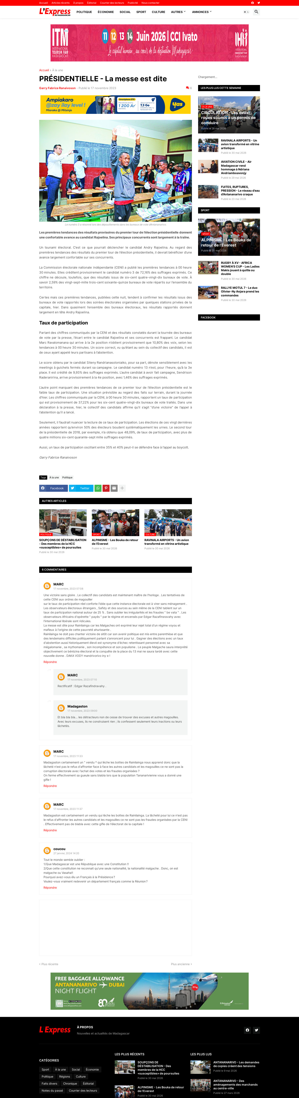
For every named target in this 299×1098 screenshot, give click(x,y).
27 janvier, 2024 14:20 (66, 853)
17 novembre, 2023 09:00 (82, 710)
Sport (141, 12)
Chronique (70, 1083)
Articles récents (61, 2)
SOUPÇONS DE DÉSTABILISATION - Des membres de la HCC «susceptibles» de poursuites (62, 543)
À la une (57, 70)
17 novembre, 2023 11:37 (68, 808)
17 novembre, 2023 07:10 (82, 679)
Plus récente (49, 964)
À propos (78, 2)
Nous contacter (150, 2)
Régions (64, 1076)
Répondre (50, 662)
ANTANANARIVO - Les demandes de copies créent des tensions (236, 1064)
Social (125, 12)
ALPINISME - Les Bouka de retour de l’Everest (115, 541)
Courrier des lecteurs (112, 2)
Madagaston (77, 706)
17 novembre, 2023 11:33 (68, 756)
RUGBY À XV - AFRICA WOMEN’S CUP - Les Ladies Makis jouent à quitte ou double (240, 268)
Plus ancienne (180, 964)
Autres (177, 12)
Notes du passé (52, 1090)
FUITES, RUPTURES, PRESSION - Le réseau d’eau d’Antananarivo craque (240, 190)
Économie (106, 12)
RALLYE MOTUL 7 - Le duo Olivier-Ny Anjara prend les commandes (240, 291)
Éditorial (91, 2)
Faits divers (49, 1083)
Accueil (43, 2)
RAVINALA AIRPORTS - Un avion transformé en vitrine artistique (166, 541)
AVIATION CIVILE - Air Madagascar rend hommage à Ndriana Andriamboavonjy (236, 167)
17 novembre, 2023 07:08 (68, 588)
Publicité (133, 2)
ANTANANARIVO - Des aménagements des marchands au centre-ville (235, 1084)
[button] (246, 12)
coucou (59, 849)
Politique (84, 12)
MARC (58, 584)
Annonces (200, 12)
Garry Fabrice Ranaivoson (57, 88)
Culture (158, 12)
